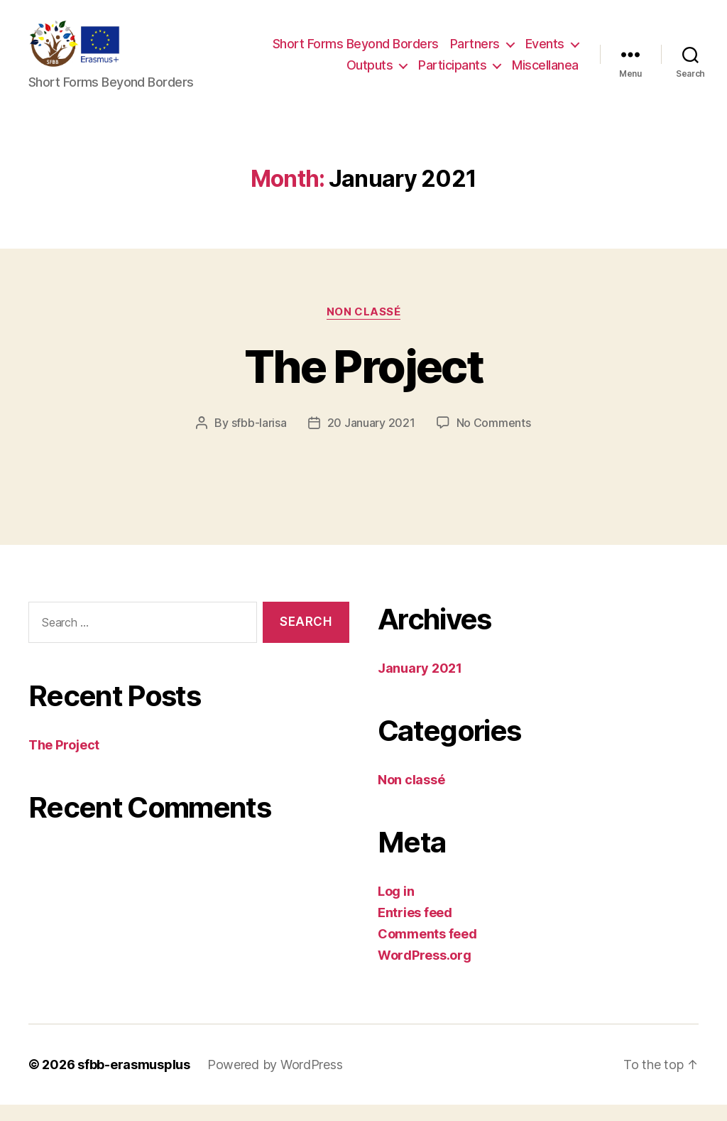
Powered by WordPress (275, 1080)
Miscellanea (545, 73)
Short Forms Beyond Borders (356, 52)
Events (544, 52)
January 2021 (420, 684)
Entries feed (415, 928)
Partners (475, 52)
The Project (363, 382)
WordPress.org (424, 971)
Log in (396, 907)
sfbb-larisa (259, 439)
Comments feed (427, 950)
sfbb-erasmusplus (133, 1080)
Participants (452, 73)
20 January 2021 (371, 439)
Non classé (364, 328)
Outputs (369, 73)
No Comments (494, 439)
